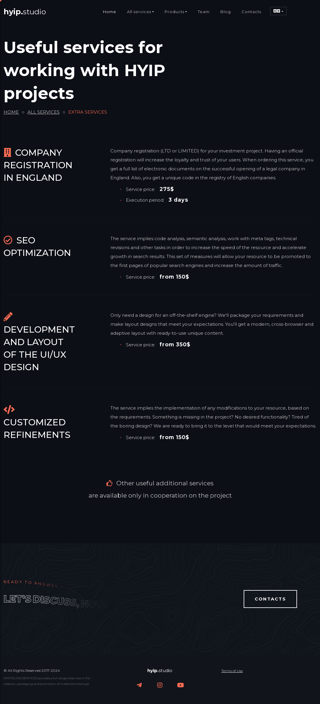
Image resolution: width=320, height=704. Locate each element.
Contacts (251, 11)
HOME (11, 112)
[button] (278, 11)
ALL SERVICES (43, 112)
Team (204, 11)
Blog (225, 11)
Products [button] (174, 11)
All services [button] (139, 11)
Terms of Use (232, 671)
